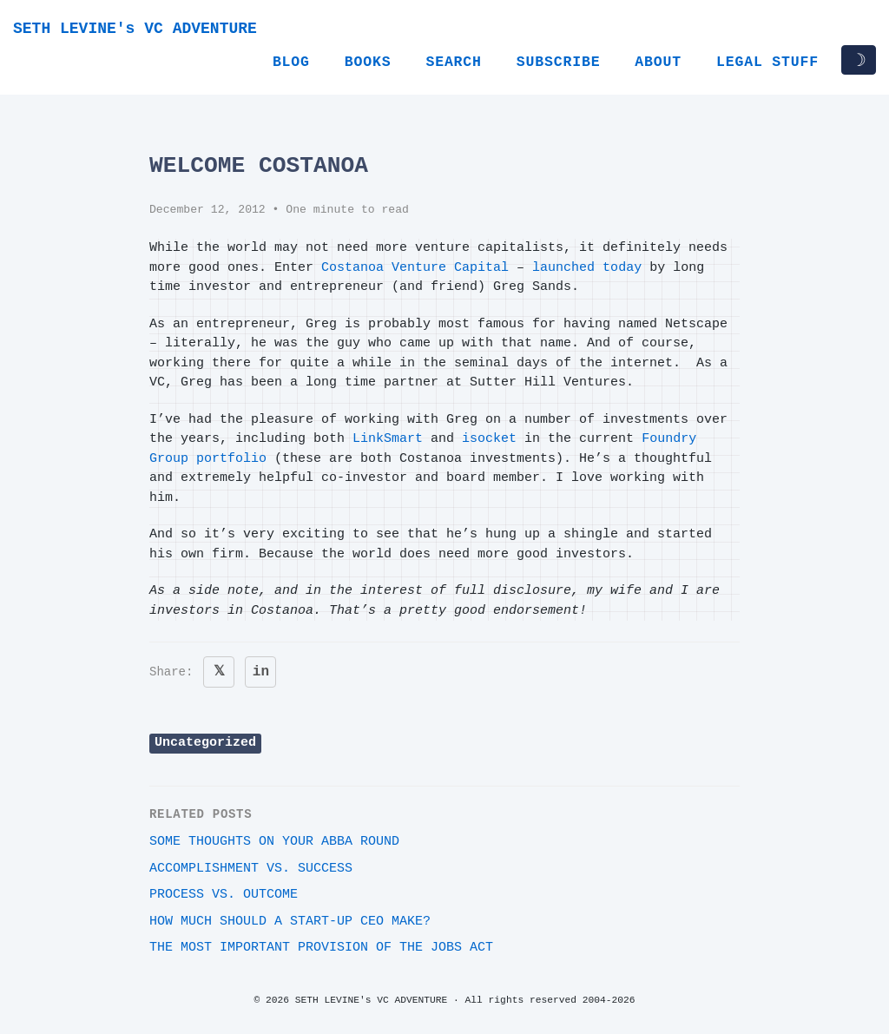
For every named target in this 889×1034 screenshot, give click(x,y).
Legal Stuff (767, 62)
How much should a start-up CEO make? (290, 921)
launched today (587, 267)
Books (368, 62)
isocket (489, 438)
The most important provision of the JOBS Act (321, 947)
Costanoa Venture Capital (415, 267)
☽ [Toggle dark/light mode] (858, 59)
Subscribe (559, 62)
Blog (291, 62)
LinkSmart (387, 438)
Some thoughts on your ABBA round (274, 841)
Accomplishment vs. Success (250, 868)
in (261, 672)
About (658, 62)
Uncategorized (205, 742)
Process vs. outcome (223, 894)
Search (453, 62)
